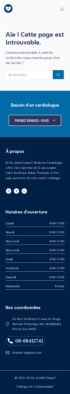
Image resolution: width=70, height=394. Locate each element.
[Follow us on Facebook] (16, 191)
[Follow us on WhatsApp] (24, 191)
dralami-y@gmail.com (26, 352)
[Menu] (62, 9)
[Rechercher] (58, 74)
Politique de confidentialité (35, 386)
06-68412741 (29, 341)
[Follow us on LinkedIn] (9, 191)
